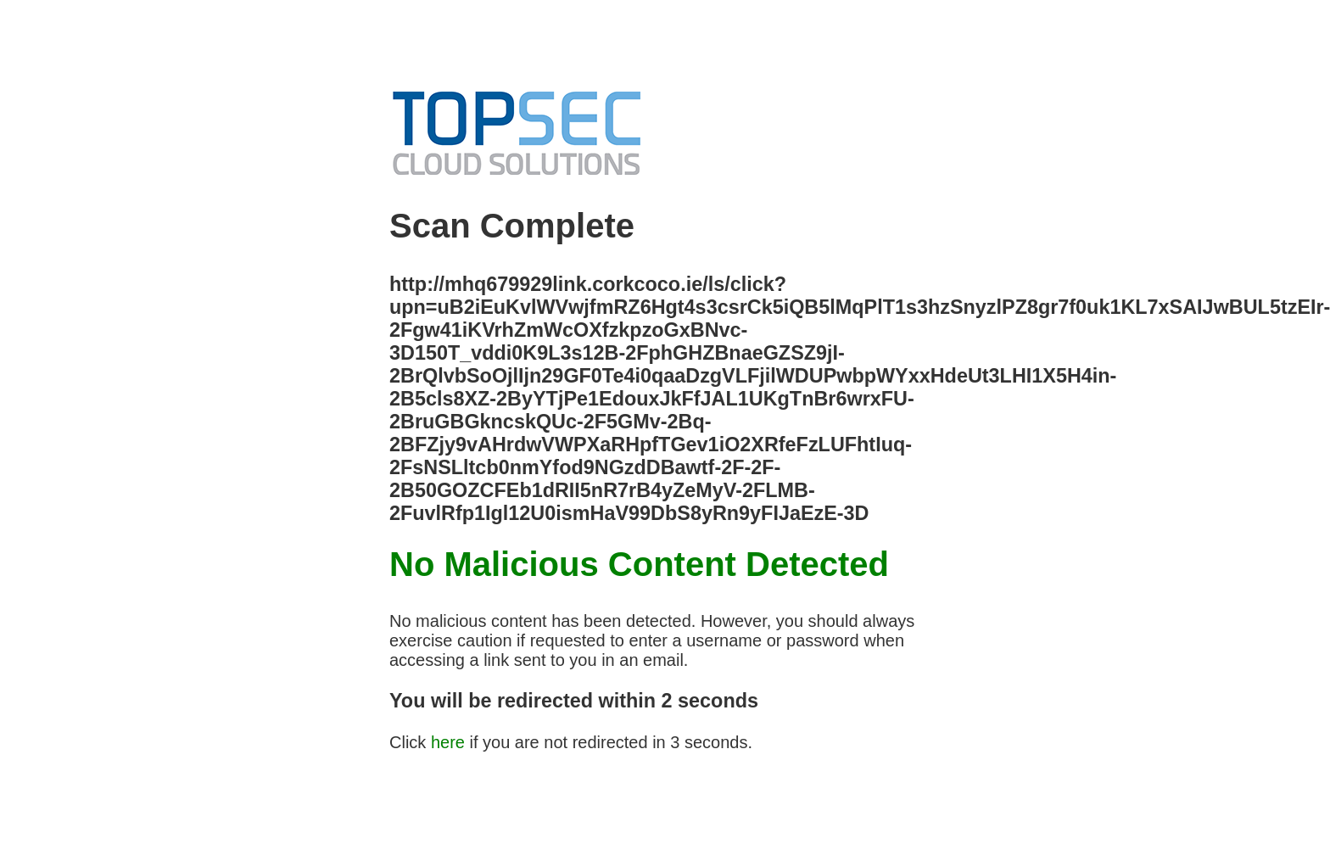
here (448, 742)
